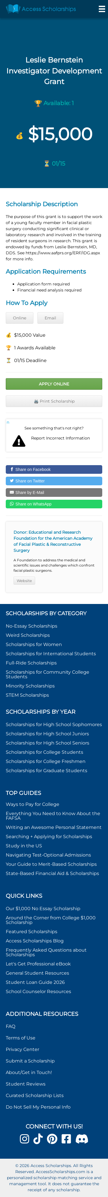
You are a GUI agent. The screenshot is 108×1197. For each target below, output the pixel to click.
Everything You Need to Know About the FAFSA (53, 816)
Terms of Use (20, 1038)
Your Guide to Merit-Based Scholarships (52, 864)
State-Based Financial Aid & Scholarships (52, 873)
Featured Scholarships (32, 931)
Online (19, 318)
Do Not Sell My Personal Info (38, 1107)
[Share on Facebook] (54, 469)
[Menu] (102, 9)
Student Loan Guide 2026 (35, 982)
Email (50, 318)
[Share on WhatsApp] (54, 504)
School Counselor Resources (38, 991)
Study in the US (24, 845)
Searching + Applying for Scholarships (49, 836)
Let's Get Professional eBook (38, 964)
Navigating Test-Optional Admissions (48, 855)
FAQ (10, 1026)
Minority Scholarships (30, 686)
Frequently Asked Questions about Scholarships (46, 952)
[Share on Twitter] (54, 481)
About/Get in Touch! (29, 1072)
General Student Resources (37, 973)
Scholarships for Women (34, 644)
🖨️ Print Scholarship (54, 401)
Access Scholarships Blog (35, 941)
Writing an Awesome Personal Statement (54, 827)
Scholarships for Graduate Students (46, 770)
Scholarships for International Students (51, 653)
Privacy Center (22, 1049)
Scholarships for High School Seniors (47, 743)
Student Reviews (26, 1084)
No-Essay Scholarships (31, 626)
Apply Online (54, 384)
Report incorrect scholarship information (8, 422)
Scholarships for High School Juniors (47, 733)
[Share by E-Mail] (54, 492)
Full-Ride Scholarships (31, 663)
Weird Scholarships (28, 635)
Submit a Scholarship (30, 1061)
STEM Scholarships (27, 695)
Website (24, 580)
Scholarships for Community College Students (47, 674)
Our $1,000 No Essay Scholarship (43, 908)
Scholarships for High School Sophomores (54, 724)
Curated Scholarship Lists (35, 1095)
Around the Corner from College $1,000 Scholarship (51, 920)
